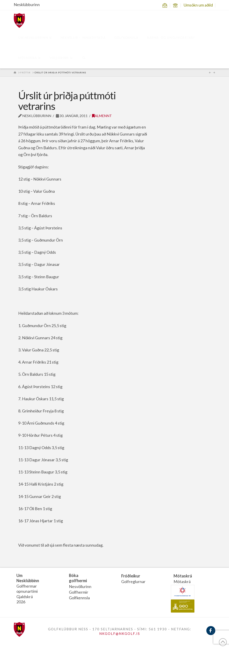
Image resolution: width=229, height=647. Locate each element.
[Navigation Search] (83, 58)
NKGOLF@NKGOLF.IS (119, 633)
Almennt (102, 116)
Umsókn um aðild (198, 4)
